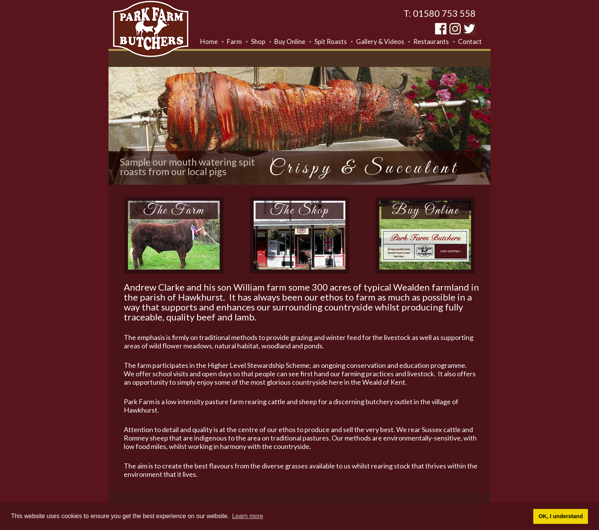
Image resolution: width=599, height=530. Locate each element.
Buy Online (289, 41)
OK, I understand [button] (561, 516)
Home (209, 41)
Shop (258, 41)
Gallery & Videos (380, 41)
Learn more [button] (247, 516)
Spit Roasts (330, 41)
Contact (470, 41)
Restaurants (431, 41)
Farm (234, 41)
